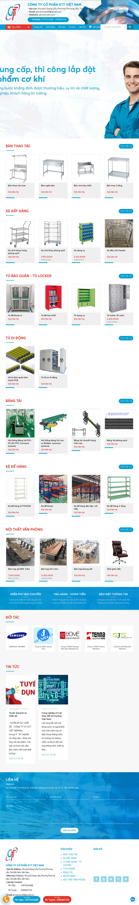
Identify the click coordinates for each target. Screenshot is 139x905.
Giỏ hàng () (96, 26)
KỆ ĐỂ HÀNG (68, 876)
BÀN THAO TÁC (69, 855)
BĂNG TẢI (66, 872)
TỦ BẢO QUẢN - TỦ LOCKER (71, 863)
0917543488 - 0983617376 (54, 20)
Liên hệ (82, 27)
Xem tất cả (126, 147)
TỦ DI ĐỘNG (68, 869)
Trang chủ (38, 27)
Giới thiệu (50, 27)
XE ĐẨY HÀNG (68, 858)
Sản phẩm (16, 27)
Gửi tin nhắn (69, 830)
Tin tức (72, 27)
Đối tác (61, 27)
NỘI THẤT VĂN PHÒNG (73, 880)
